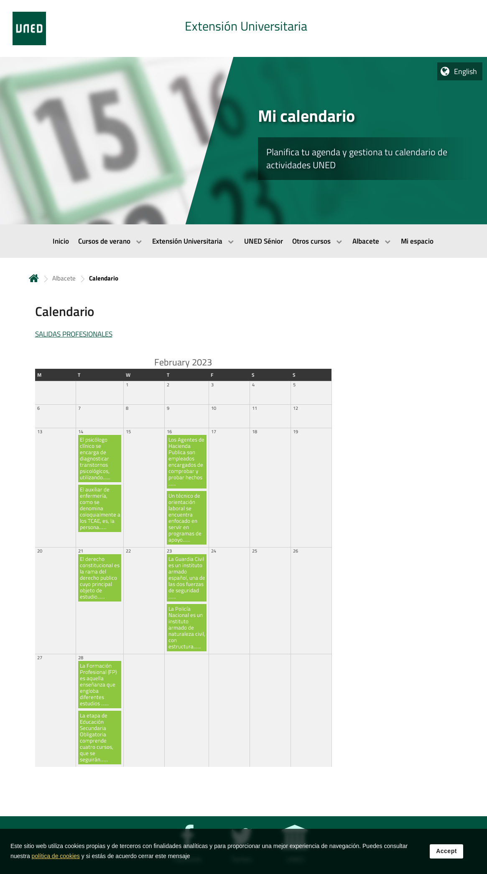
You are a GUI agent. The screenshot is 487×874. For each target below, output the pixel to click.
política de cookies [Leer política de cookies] (56, 857)
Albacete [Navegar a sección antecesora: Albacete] (64, 278)
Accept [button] (446, 852)
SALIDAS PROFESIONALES (73, 334)
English (465, 71)
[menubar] (243, 241)
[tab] (243, 28)
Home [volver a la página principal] (33, 278)
